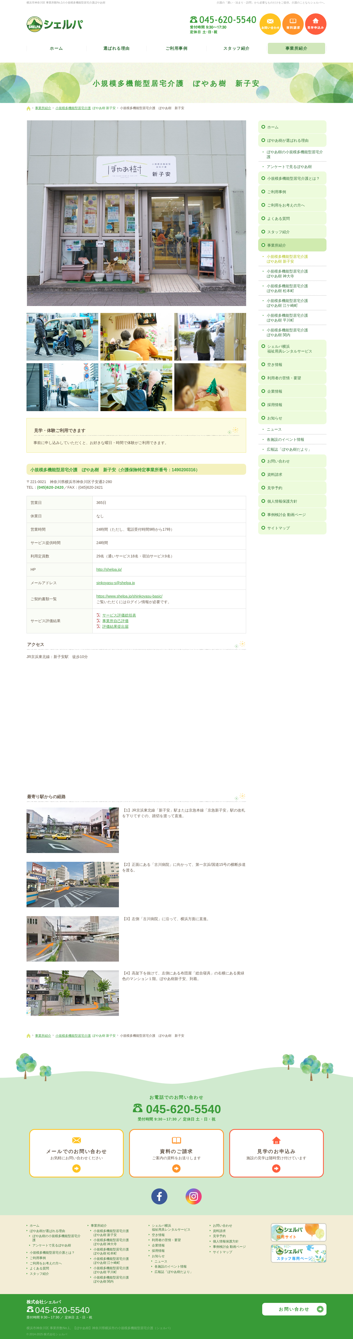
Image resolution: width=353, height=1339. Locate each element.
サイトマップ (278, 528)
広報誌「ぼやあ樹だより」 (289, 449)
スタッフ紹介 (278, 232)
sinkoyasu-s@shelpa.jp (115, 583)
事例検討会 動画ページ (286, 514)
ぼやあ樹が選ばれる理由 (288, 140)
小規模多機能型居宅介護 (296, 259)
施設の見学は (276, 1155)
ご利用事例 (276, 192)
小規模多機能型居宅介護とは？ (293, 178)
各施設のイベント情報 (285, 439)
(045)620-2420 (50, 487)
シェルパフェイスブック (159, 1196)
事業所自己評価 (115, 621)
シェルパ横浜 (296, 349)
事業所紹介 (276, 245)
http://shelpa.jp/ (109, 569)
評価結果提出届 (115, 626)
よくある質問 (278, 218)
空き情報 (274, 364)
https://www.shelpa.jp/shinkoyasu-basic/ (129, 596)
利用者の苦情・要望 (284, 378)
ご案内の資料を (176, 1155)
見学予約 (274, 488)
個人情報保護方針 (282, 501)
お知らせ (274, 418)
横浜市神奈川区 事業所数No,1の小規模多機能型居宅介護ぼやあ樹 (66, 2)
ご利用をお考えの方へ (286, 205)
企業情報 (274, 391)
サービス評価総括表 (119, 615)
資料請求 (274, 474)
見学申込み (315, 24)
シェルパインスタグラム (194, 1196)
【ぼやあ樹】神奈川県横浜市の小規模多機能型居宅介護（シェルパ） (122, 1328)
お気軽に (76, 1155)
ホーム (273, 127)
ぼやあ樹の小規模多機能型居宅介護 (295, 154)
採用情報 (274, 405)
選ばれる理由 (116, 48)
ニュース (274, 429)
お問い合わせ (278, 461)
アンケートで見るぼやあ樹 (289, 166)
